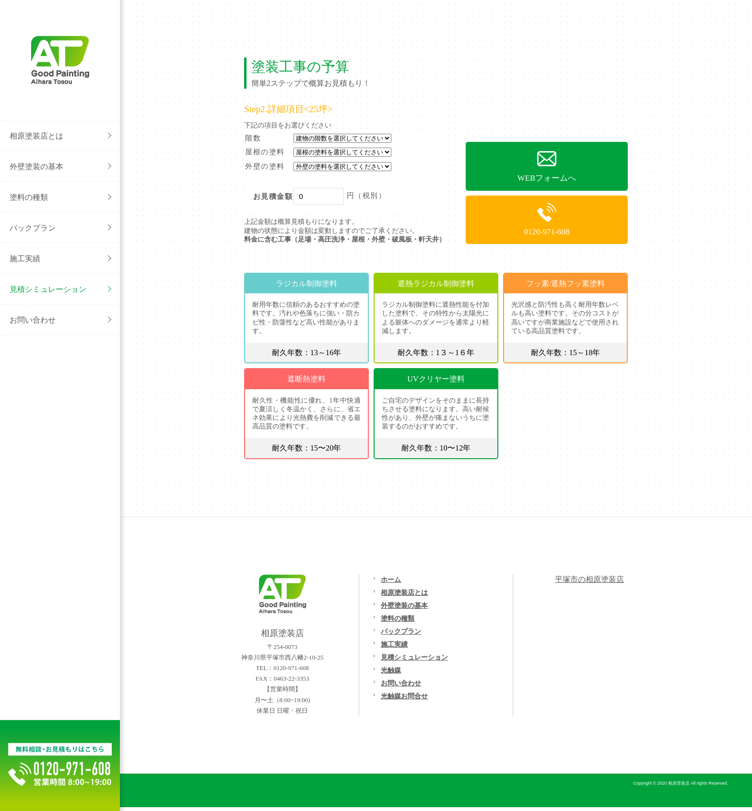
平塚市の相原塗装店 (589, 579)
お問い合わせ (401, 683)
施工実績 (394, 644)
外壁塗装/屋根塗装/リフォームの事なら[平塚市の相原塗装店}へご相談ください (60, 60)
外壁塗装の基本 (404, 605)
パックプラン (401, 631)
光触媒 (391, 670)
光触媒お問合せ (404, 696)
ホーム (391, 579)
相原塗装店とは (404, 592)
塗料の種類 (397, 618)
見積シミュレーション (414, 657)
